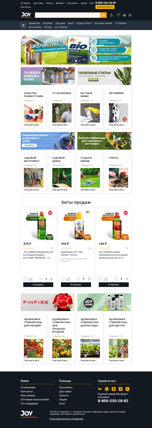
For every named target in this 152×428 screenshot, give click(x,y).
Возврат (60, 3)
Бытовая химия (103, 23)
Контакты (26, 7)
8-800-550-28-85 (105, 2)
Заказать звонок (105, 7)
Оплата (50, 3)
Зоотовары (61, 27)
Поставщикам (29, 403)
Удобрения (34, 23)
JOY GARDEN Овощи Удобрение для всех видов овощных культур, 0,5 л (113, 255)
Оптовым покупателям (35, 399)
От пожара (120, 23)
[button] (73, 61)
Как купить (72, 3)
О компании (28, 387)
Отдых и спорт (84, 23)
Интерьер (47, 23)
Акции (84, 3)
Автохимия (35, 27)
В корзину (38, 284)
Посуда (48, 27)
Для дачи (60, 23)
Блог (92, 3)
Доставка (38, 3)
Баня (70, 23)
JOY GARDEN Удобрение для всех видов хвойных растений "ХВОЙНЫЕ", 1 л (38, 255)
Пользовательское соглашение (66, 419)
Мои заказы (28, 395)
